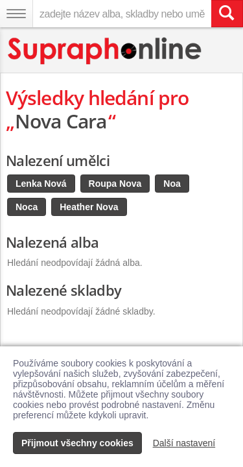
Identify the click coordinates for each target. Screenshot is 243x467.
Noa (171, 183)
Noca (27, 207)
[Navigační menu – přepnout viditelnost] (16, 13)
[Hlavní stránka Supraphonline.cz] (105, 50)
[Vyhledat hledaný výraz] (227, 13)
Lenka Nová (41, 183)
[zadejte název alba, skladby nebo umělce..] (121, 13)
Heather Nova (89, 207)
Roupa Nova (115, 183)
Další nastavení (184, 443)
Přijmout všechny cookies (77, 443)
